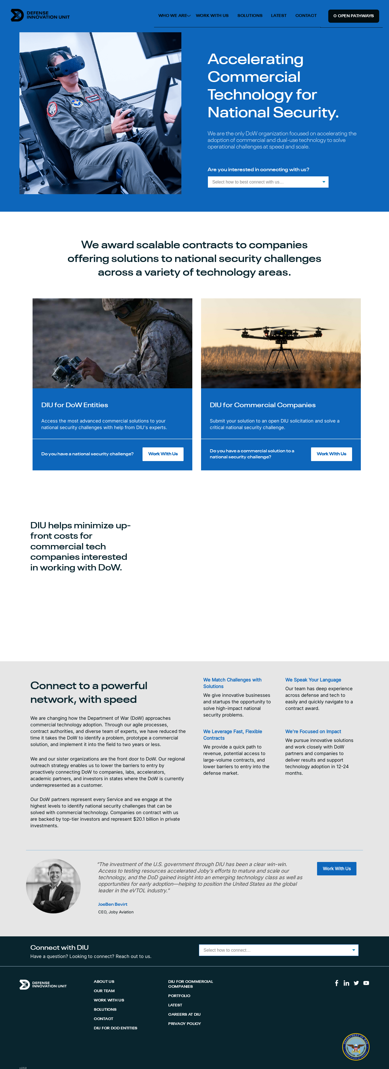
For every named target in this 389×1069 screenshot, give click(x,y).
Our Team (104, 991)
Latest (278, 16)
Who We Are (172, 16)
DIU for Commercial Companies (190, 984)
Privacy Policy (184, 1024)
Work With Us (212, 16)
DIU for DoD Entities (115, 1028)
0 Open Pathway (353, 16)
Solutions (249, 16)
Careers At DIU (184, 1014)
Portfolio (179, 996)
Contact (306, 16)
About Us (104, 982)
